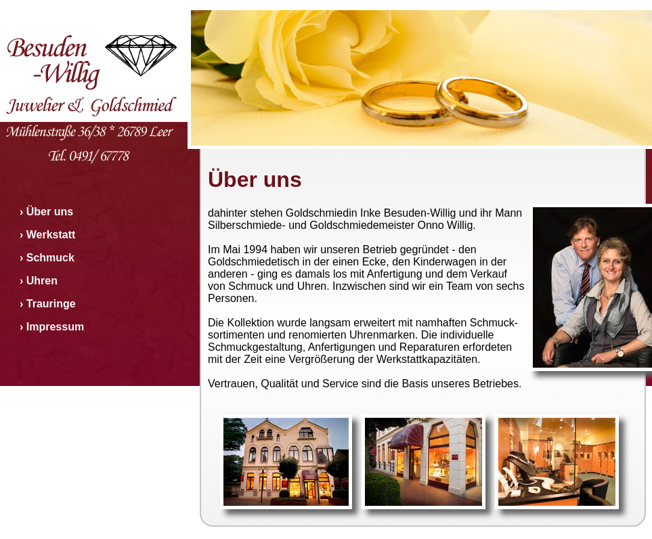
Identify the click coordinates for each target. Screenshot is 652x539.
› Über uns (46, 211)
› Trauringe (48, 303)
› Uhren (39, 280)
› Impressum (52, 326)
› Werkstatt (47, 234)
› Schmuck (47, 257)
